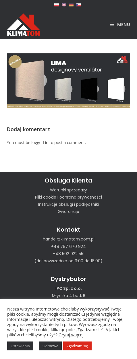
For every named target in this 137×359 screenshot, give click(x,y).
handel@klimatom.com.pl (68, 239)
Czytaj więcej (71, 334)
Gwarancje (68, 211)
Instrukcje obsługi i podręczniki (68, 204)
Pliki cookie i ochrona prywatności (68, 197)
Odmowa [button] (50, 345)
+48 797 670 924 (68, 246)
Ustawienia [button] (20, 345)
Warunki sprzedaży (68, 190)
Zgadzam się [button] (77, 345)
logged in (39, 142)
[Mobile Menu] (120, 24)
